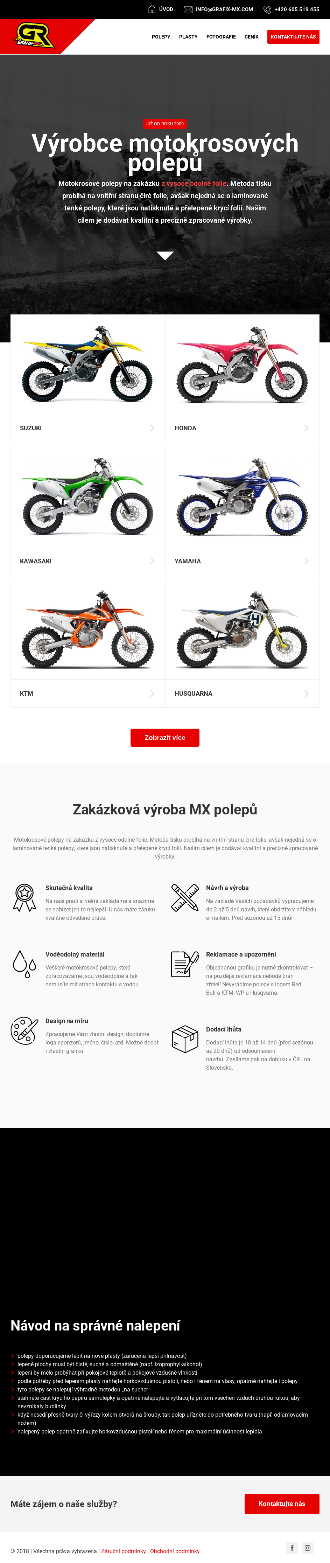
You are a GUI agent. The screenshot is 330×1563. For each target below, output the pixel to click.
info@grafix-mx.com (224, 9)
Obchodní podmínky (175, 1551)
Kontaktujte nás (282, 1504)
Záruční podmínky (123, 1551)
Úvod (166, 9)
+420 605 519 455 (297, 9)
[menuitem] (165, 36)
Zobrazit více (165, 737)
